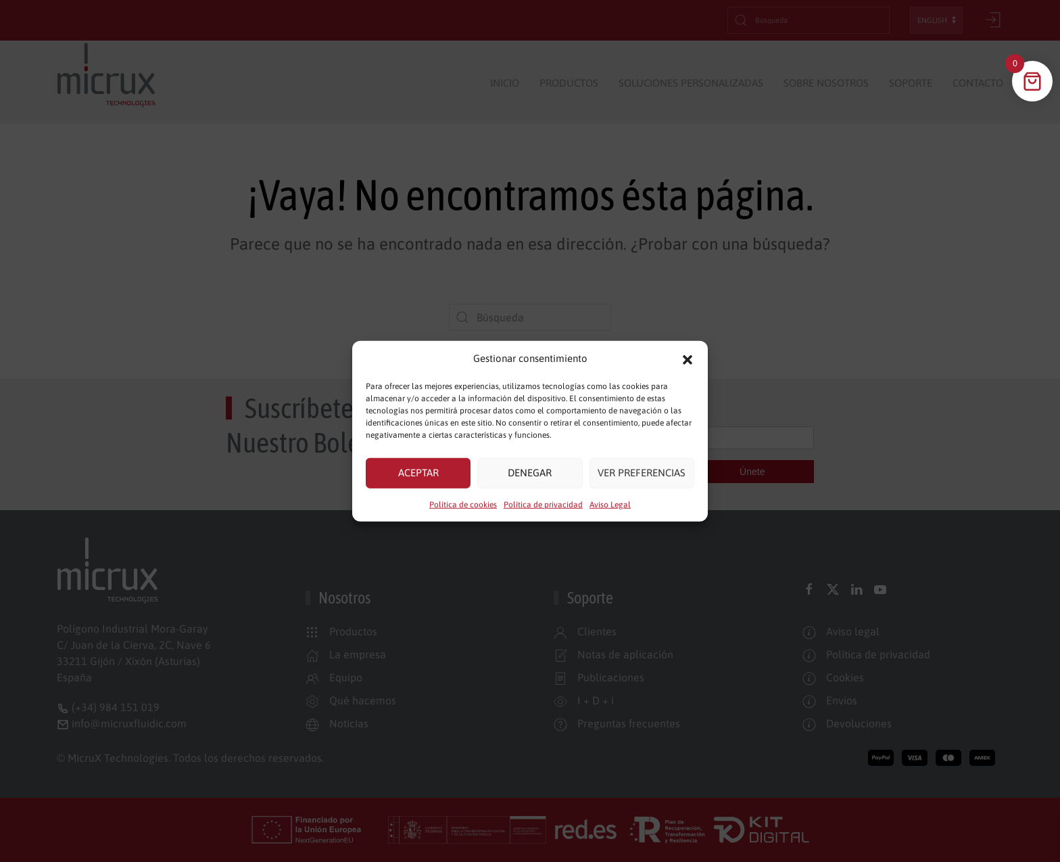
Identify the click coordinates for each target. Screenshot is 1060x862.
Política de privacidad (543, 504)
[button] (687, 358)
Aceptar (418, 472)
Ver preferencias (641, 472)
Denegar (530, 472)
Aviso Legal (610, 504)
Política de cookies (463, 504)
